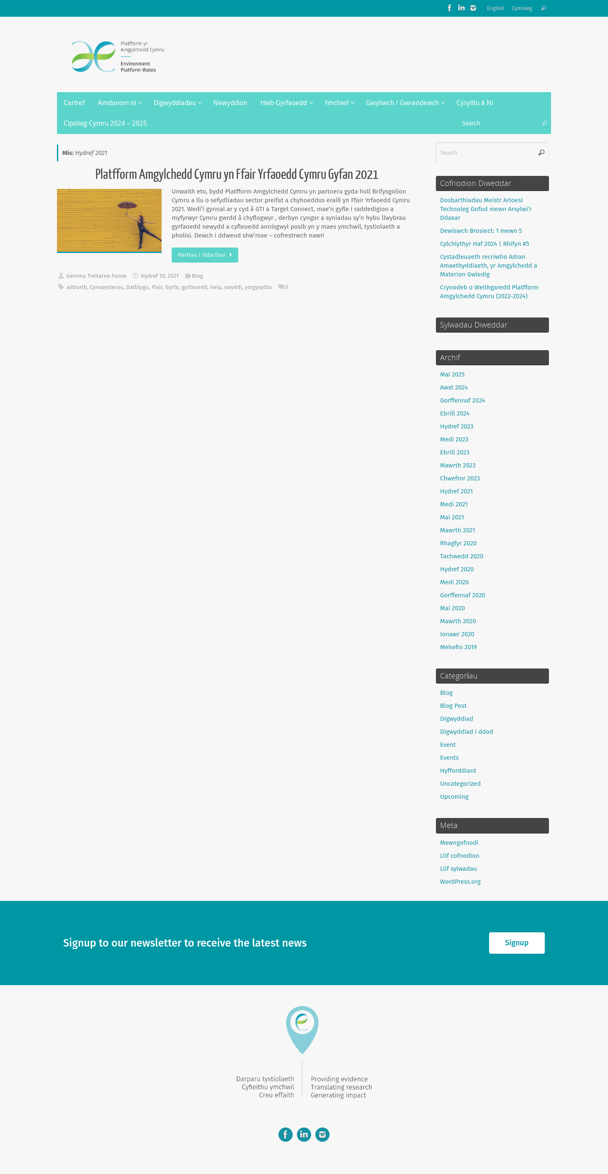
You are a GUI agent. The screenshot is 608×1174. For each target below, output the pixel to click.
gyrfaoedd (194, 287)
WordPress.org (460, 881)
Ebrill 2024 (454, 413)
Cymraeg (522, 8)
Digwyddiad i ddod (466, 731)
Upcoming (454, 796)
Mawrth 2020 (458, 621)
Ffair (157, 287)
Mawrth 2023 (458, 465)
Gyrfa (171, 287)
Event (448, 744)
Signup (516, 942)
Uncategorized (460, 783)
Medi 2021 (454, 504)
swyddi (233, 287)
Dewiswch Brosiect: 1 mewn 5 (481, 231)
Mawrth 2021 (457, 530)
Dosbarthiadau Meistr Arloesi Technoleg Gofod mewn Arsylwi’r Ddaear (486, 209)
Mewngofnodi (459, 842)
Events (449, 757)
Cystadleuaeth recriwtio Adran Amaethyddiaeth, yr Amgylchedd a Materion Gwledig (488, 265)
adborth (76, 287)
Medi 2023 (454, 439)
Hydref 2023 (456, 426)
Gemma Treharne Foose (96, 275)
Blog (197, 275)
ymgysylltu (258, 287)
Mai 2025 (452, 374)
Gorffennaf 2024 (462, 400)
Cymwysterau (107, 287)
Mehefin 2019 (458, 647)
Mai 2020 (452, 608)
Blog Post (453, 706)
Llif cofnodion (459, 855)
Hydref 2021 (456, 491)
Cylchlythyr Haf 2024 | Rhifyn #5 (484, 244)
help (216, 287)
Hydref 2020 (457, 569)
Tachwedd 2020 (461, 556)
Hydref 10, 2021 (159, 275)
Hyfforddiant (458, 770)
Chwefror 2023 (460, 478)
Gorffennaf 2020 (462, 595)
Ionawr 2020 (457, 634)
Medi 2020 (454, 582)
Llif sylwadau (458, 868)
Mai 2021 (452, 517)
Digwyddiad (456, 718)
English (496, 8)
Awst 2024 (454, 387)
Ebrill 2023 (454, 452)
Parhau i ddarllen (206, 254)
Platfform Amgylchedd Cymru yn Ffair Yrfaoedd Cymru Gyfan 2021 (237, 174)
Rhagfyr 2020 (458, 543)
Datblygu (137, 287)
